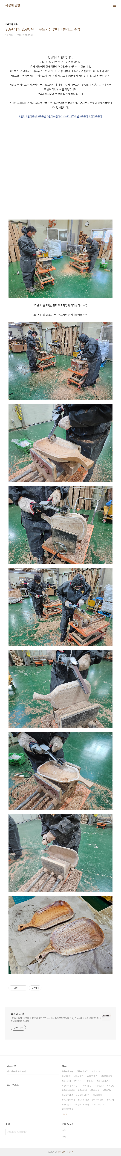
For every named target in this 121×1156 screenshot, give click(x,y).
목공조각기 (92, 1076)
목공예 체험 (107, 1076)
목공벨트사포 (69, 1090)
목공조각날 (68, 1095)
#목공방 (41, 116)
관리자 (71, 1152)
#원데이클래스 (55, 116)
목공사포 (95, 1090)
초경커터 (67, 1081)
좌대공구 (87, 1085)
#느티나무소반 (71, 116)
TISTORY (61, 1152)
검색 (56, 1132)
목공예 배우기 (83, 1095)
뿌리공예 (67, 1104)
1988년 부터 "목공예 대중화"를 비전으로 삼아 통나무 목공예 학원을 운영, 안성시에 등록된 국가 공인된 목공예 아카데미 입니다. (56, 1019)
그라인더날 (84, 1100)
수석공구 (79, 1076)
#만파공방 (31, 116)
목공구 (91, 1081)
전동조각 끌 (68, 1109)
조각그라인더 (104, 1081)
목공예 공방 (12, 5)
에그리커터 (97, 1071)
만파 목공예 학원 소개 (16, 1071)
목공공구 (79, 1081)
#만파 (22, 116)
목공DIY (107, 1090)
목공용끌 (98, 1095)
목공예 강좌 (99, 1100)
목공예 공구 (68, 1071)
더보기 (64, 1114)
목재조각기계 (99, 1104)
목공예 (111, 1100)
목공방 (111, 1085)
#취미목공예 (95, 116)
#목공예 (84, 116)
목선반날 (83, 1090)
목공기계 (67, 1076)
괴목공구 (100, 1085)
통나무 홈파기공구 (71, 1085)
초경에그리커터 (82, 1104)
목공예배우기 (69, 1100)
